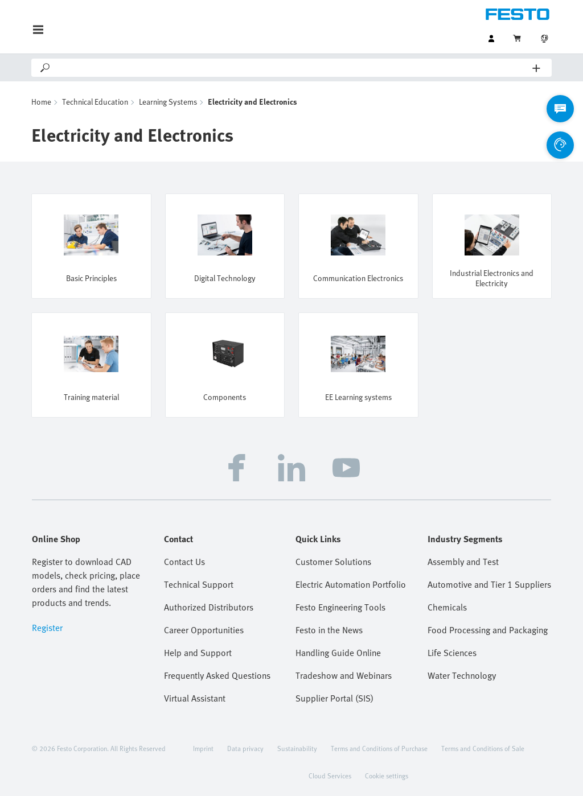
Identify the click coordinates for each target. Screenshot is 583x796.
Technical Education (95, 102)
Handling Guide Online (338, 652)
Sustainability (297, 748)
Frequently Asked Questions (217, 675)
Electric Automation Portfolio (350, 584)
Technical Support (198, 584)
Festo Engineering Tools (340, 607)
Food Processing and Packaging (488, 630)
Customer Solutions (333, 561)
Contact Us (184, 561)
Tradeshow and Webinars (343, 675)
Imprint (203, 748)
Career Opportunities (204, 630)
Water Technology (462, 675)
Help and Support (198, 652)
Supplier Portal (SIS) (334, 698)
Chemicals (447, 607)
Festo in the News (329, 630)
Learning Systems (168, 102)
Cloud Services (330, 775)
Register (47, 627)
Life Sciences (452, 652)
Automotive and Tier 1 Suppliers (489, 584)
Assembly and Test (463, 561)
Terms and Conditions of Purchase (379, 748)
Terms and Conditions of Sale (482, 748)
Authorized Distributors (208, 607)
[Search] (292, 68)
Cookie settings (386, 775)
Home (41, 102)
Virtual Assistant (194, 698)
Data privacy (245, 748)
